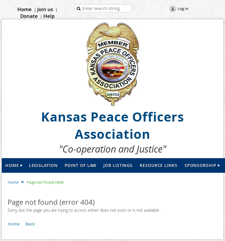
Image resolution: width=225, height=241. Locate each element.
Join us (45, 9)
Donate (29, 16)
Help (49, 16)
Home (24, 9)
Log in (183, 8)
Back (30, 224)
